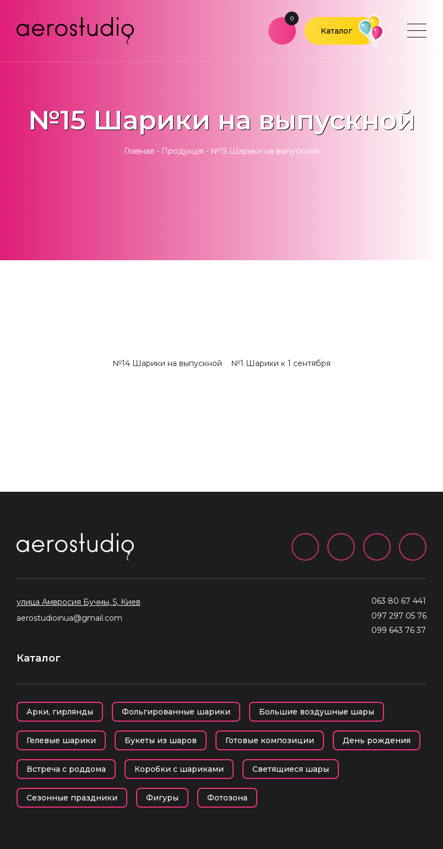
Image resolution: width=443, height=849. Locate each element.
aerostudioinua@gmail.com (69, 618)
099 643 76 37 (398, 630)
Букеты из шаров (161, 740)
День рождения (376, 740)
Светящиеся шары (290, 769)
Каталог (336, 31)
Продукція (182, 151)
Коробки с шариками (179, 769)
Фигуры (162, 798)
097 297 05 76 (398, 615)
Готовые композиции (269, 740)
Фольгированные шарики (176, 712)
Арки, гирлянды (59, 712)
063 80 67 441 (398, 601)
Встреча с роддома (66, 769)
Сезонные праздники (71, 798)
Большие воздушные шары (316, 712)
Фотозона (227, 798)
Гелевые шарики (61, 740)
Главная (139, 151)
